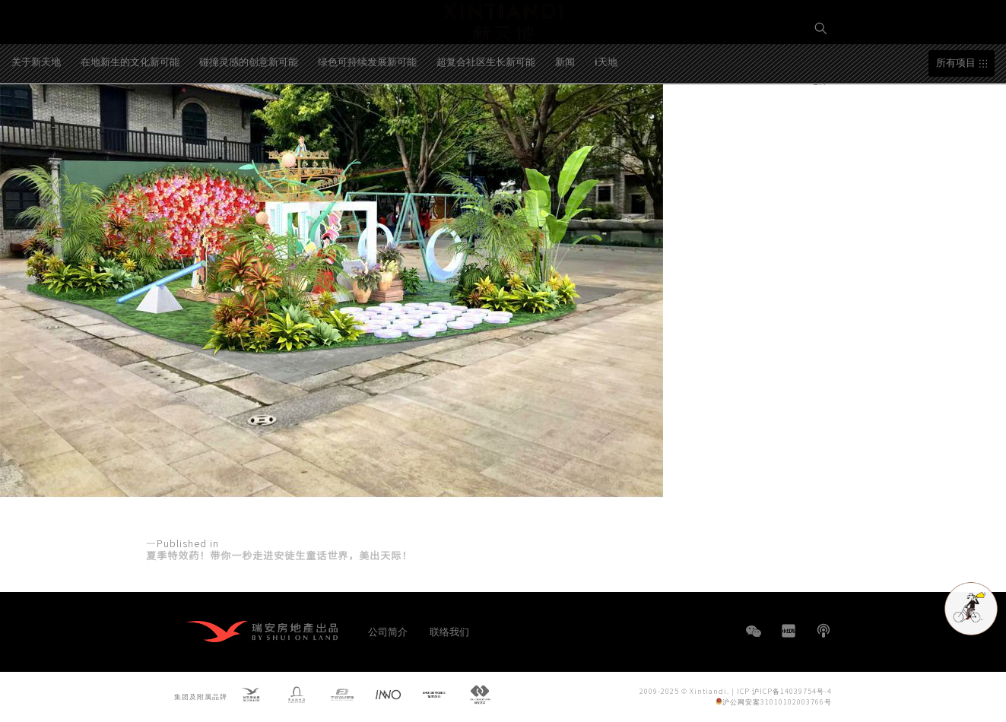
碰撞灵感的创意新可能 (248, 118)
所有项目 (956, 119)
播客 (823, 630)
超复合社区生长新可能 (485, 118)
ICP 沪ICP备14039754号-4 (784, 690)
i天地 (606, 118)
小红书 (788, 630)
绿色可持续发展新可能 (367, 118)
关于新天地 (36, 118)
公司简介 (388, 631)
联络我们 (449, 631)
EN (821, 81)
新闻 (565, 118)
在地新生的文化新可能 (130, 118)
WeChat (753, 638)
